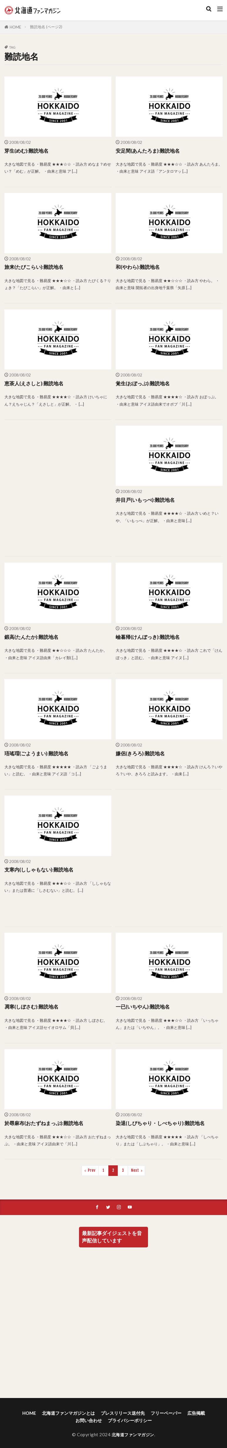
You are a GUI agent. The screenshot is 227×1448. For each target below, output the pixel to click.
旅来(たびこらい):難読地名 (35, 267)
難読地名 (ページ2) (46, 26)
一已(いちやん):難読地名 (144, 1007)
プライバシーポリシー (130, 1421)
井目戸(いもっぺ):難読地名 (147, 500)
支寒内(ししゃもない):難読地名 (41, 870)
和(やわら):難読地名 (139, 267)
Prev (91, 1170)
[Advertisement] (57, 488)
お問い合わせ (88, 1421)
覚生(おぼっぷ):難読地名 (144, 383)
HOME (15, 27)
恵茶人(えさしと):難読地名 (35, 383)
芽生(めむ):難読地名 (27, 151)
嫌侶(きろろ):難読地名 (142, 753)
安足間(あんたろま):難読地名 (150, 151)
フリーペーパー (166, 1414)
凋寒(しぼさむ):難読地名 (33, 1007)
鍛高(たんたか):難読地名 (33, 637)
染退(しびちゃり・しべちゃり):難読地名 (163, 1123)
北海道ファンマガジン (133, 1435)
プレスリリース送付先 (123, 1414)
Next (135, 1170)
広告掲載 (196, 1414)
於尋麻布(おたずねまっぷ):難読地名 (46, 1123)
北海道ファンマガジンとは (68, 1414)
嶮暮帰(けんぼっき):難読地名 (150, 637)
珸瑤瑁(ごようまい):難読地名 (38, 753)
